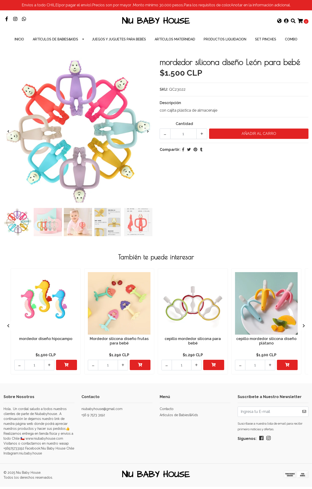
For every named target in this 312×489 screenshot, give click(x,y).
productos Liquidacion (225, 42)
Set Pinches (265, 42)
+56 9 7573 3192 (93, 416)
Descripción (170, 106)
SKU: (164, 92)
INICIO (19, 42)
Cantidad (184, 127)
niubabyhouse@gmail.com (101, 410)
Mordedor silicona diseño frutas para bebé (119, 343)
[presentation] (8, 134)
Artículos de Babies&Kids (55, 42)
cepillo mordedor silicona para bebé (193, 343)
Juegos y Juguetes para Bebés (119, 42)
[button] (279, 23)
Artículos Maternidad (175, 42)
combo (291, 42)
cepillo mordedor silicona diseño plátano (266, 343)
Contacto (167, 410)
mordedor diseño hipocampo (45, 341)
